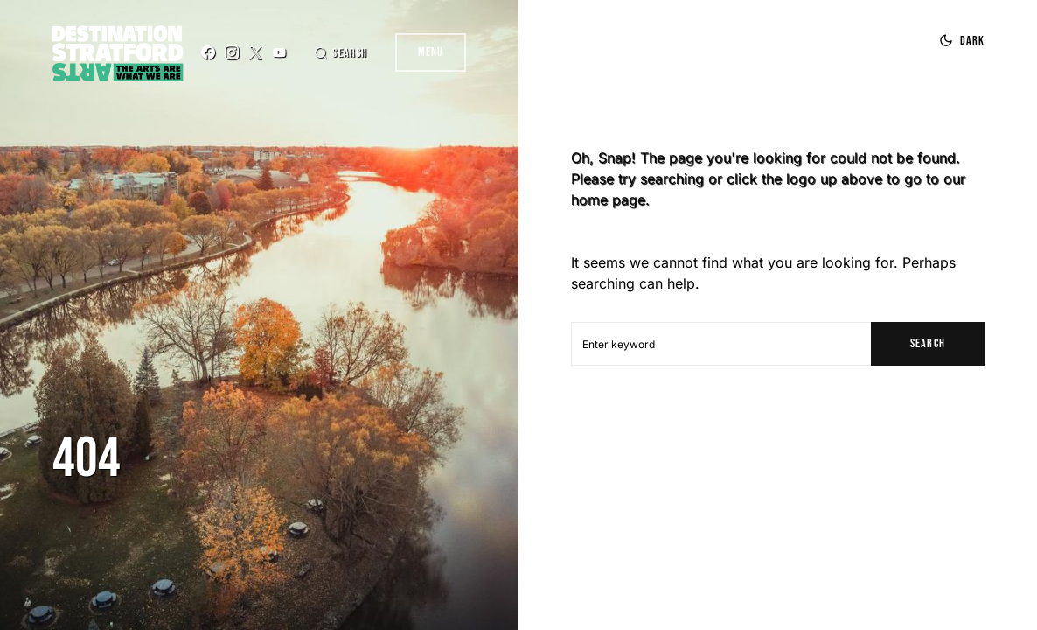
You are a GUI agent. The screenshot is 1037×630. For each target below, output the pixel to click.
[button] (340, 53)
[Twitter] (255, 53)
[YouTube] (279, 53)
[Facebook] (208, 53)
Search (927, 343)
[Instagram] (232, 53)
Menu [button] (430, 52)
